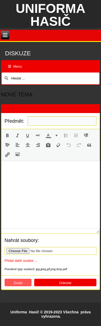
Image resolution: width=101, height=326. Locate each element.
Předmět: (14, 121)
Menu (15, 66)
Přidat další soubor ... (21, 261)
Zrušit (18, 283)
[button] (7, 135)
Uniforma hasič (50, 14)
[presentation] (7, 135)
